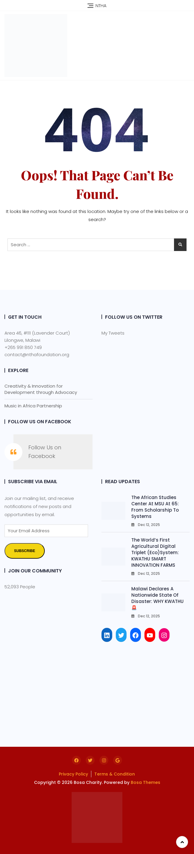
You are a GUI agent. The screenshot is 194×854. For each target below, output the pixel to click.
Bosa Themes (145, 782)
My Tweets (112, 333)
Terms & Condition (114, 774)
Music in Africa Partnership (33, 406)
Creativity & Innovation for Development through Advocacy (40, 389)
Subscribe (24, 551)
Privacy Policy (73, 774)
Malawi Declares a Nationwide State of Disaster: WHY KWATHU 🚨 (157, 598)
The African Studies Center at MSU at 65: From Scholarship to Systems (155, 506)
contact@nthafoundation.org (36, 354)
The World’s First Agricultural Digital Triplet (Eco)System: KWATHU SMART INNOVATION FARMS (155, 552)
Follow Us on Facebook (39, 421)
